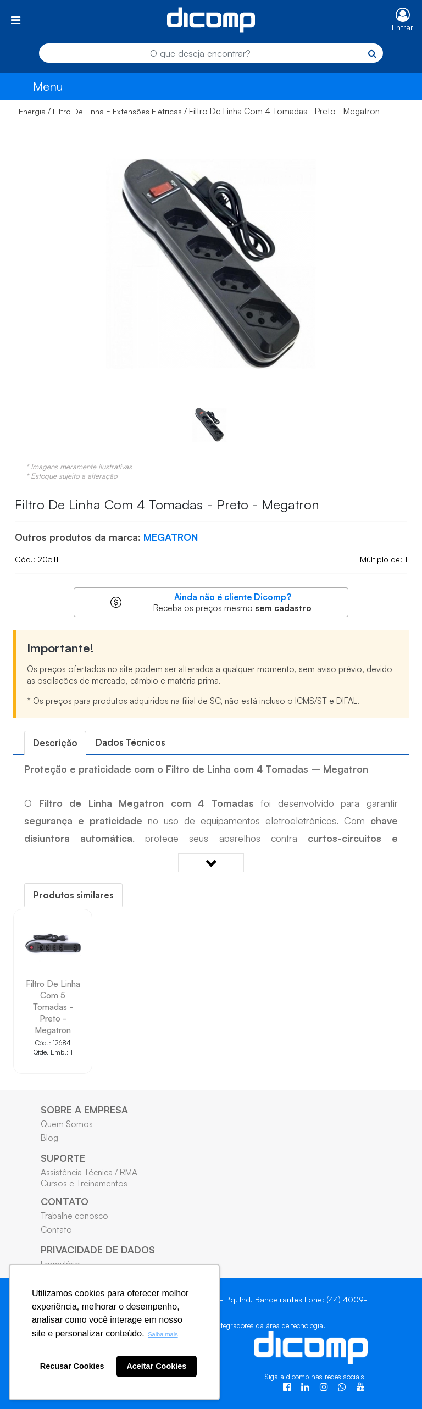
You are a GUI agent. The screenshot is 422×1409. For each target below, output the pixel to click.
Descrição (55, 742)
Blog (49, 1137)
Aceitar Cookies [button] (156, 1366)
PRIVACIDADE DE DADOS (98, 1250)
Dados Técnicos (130, 742)
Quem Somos (67, 1123)
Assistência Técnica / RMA (89, 1172)
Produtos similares (73, 895)
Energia (32, 111)
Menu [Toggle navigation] (48, 86)
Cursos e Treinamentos (84, 1183)
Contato (56, 1229)
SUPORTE (63, 1158)
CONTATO (64, 1201)
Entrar (402, 27)
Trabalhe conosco (74, 1215)
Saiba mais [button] (162, 1334)
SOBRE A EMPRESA (84, 1109)
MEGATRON (170, 537)
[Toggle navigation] (15, 20)
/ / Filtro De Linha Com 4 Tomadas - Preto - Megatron (199, 111)
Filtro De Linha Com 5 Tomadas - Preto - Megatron (53, 1006)
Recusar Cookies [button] (72, 1366)
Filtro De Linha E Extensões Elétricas (117, 111)
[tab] (55, 743)
